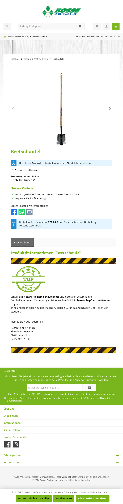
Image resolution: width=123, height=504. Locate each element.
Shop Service (11, 415)
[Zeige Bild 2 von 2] (64, 142)
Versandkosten (69, 476)
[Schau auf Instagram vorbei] (16, 444)
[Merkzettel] (97, 26)
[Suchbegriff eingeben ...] (47, 26)
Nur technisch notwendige (33, 498)
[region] (61, 109)
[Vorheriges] (13, 108)
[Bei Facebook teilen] (14, 211)
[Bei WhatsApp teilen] (22, 211)
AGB (85, 398)
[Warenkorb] (116, 26)
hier (84, 163)
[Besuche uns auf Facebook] (7, 444)
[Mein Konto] (106, 26)
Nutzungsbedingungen (103, 394)
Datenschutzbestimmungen (34, 398)
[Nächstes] (109, 108)
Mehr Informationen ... (100, 492)
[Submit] (89, 387)
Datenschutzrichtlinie (77, 394)
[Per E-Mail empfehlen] (29, 211)
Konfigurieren (64, 498)
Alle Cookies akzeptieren (92, 498)
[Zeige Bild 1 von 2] (58, 142)
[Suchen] (80, 26)
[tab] (22, 242)
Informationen (12, 423)
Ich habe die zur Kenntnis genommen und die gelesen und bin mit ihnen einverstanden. (61, 399)
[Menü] (7, 26)
